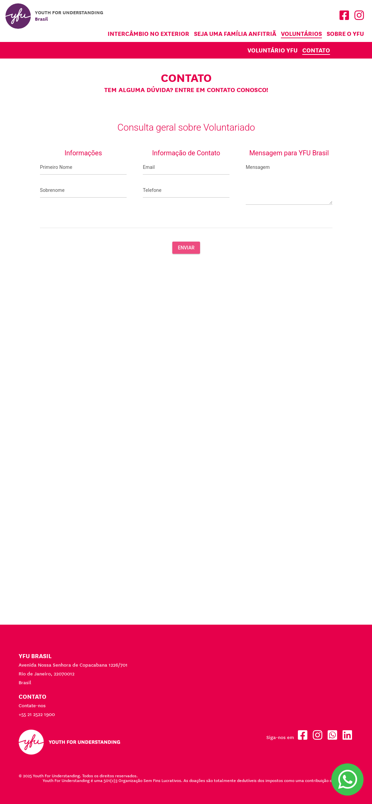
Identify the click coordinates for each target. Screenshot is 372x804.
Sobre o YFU (345, 34)
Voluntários (301, 34)
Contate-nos (32, 705)
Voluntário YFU (272, 50)
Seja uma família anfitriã (235, 34)
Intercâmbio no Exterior (148, 34)
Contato (316, 50)
